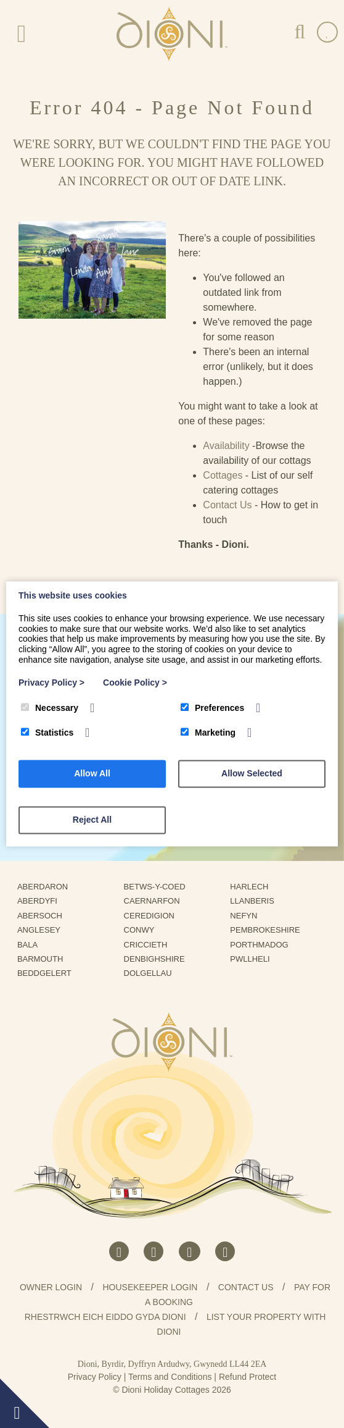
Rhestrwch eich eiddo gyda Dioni (105, 1317)
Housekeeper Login (149, 1287)
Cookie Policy (135, 682)
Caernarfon (156, 900)
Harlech (253, 886)
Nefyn (248, 915)
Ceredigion (154, 915)
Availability (226, 445)
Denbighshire (159, 959)
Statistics (47, 733)
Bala (31, 944)
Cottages (222, 475)
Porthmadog (263, 944)
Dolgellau (152, 973)
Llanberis (256, 900)
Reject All (92, 820)
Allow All (92, 774)
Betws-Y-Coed (159, 886)
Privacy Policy (94, 1377)
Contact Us (227, 505)
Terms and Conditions (169, 1377)
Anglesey (43, 929)
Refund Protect (247, 1377)
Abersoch (44, 915)
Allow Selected (251, 774)
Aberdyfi (42, 900)
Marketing (208, 733)
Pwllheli (254, 959)
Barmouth (44, 959)
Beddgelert (48, 973)
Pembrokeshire (269, 929)
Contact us (246, 1287)
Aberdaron (47, 886)
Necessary (49, 708)
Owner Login (51, 1287)
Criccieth (150, 944)
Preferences (212, 708)
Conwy (143, 929)
